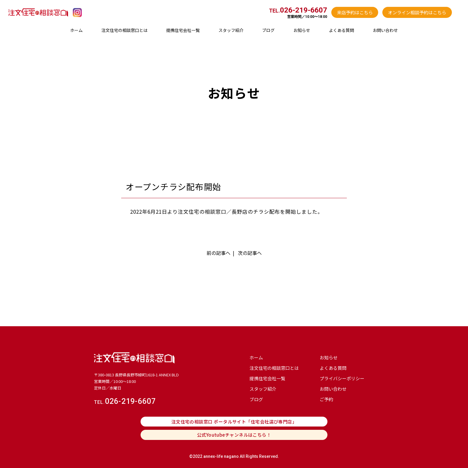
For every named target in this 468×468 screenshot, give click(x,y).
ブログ (268, 30)
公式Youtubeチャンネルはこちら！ (234, 435)
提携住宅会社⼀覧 (183, 30)
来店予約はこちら (355, 12)
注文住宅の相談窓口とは (124, 30)
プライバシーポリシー (342, 378)
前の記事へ (218, 252)
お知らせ (301, 30)
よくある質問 (341, 30)
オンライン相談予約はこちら (417, 12)
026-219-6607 (125, 401)
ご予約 (326, 399)
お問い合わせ (385, 30)
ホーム (76, 30)
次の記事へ (250, 252)
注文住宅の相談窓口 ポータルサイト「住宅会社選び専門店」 (234, 421)
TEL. (298, 10)
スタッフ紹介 (231, 30)
